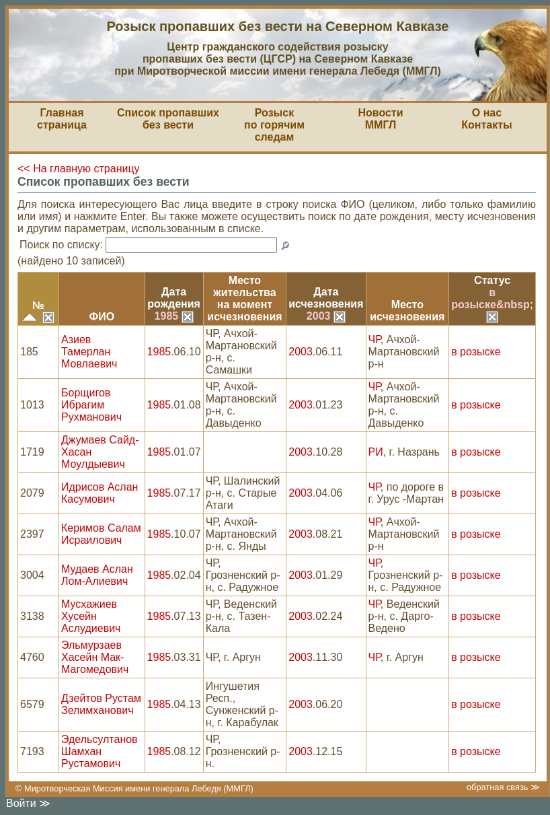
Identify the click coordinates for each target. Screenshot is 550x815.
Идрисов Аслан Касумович (99, 493)
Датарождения (173, 298)
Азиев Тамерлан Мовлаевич (89, 351)
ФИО (101, 316)
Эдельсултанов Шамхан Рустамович (99, 751)
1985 (174, 316)
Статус (492, 280)
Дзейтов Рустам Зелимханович (101, 704)
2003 (326, 316)
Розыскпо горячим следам (274, 125)
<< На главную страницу (78, 168)
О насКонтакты (486, 119)
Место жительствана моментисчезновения (244, 298)
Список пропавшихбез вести (168, 119)
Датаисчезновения (325, 298)
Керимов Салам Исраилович (101, 534)
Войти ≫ (28, 803)
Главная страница (62, 119)
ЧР (374, 339)
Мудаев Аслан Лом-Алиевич (97, 575)
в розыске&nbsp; (492, 304)
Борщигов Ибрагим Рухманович (91, 405)
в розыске (475, 351)
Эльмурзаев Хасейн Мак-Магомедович (94, 657)
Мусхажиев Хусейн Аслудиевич (90, 616)
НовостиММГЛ (380, 119)
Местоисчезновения (407, 310)
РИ (375, 452)
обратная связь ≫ (503, 787)
